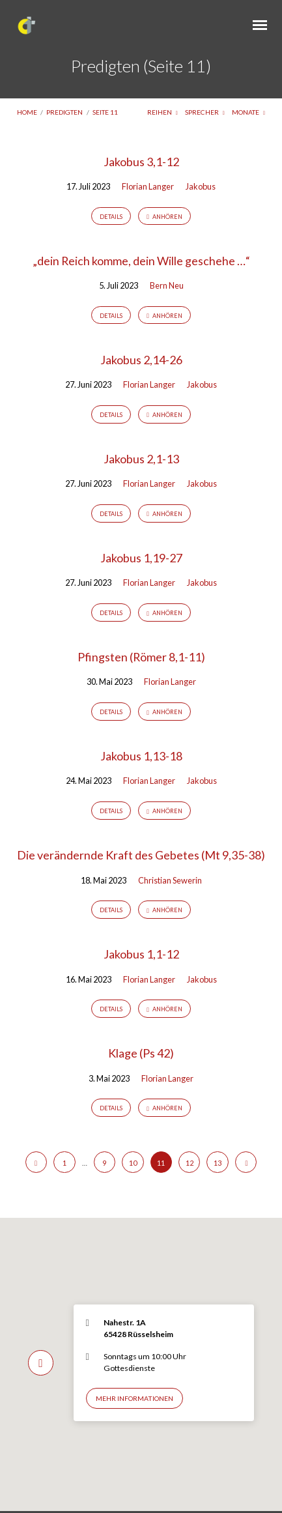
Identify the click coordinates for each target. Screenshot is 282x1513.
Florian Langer (148, 186)
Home (27, 112)
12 (189, 1163)
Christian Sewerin (170, 880)
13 (217, 1163)
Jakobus (201, 186)
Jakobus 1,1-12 (141, 954)
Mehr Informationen (134, 1398)
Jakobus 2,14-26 (141, 360)
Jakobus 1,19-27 (141, 558)
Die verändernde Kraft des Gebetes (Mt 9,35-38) (141, 855)
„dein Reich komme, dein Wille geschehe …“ (141, 260)
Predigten (64, 112)
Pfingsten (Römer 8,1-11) (141, 657)
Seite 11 (105, 112)
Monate (248, 112)
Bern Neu (167, 285)
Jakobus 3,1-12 (141, 161)
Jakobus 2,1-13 (141, 459)
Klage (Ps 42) (141, 1053)
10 (133, 1163)
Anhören (164, 217)
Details (111, 216)
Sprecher (205, 112)
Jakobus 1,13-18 (141, 756)
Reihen (162, 112)
